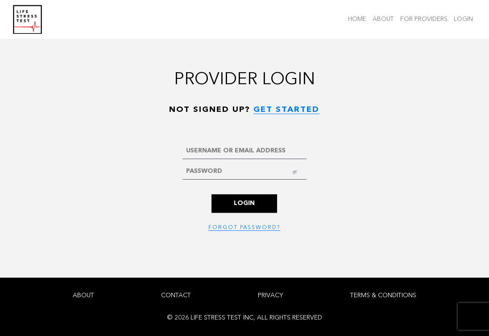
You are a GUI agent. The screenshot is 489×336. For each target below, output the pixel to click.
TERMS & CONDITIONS (383, 295)
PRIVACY (270, 295)
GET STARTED (286, 110)
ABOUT (385, 18)
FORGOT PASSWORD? (244, 227)
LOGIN (465, 18)
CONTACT (176, 295)
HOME (358, 18)
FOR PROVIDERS (425, 18)
